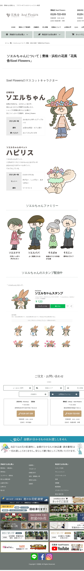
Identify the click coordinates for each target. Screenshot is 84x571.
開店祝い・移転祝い (6, 469)
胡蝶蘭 (57, 484)
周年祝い (3, 473)
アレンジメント (60, 473)
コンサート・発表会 (6, 476)
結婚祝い (31, 466)
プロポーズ (32, 470)
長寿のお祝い (33, 481)
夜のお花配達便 (5, 480)
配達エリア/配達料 (23, 27)
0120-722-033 (58, 14)
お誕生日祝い (4, 484)
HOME (11, 27)
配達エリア (49, 388)
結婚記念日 (32, 473)
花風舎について (56, 27)
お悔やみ (3, 487)
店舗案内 (36, 27)
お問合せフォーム (64, 394)
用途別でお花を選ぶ (15, 34)
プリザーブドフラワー (62, 491)
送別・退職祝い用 (34, 477)
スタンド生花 (59, 469)
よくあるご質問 (18, 388)
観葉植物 (58, 487)
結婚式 (31, 484)
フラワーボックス (60, 476)
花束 (56, 480)
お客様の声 (68, 27)
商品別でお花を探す (47, 34)
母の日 (2, 491)
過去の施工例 (59, 495)
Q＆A (77, 27)
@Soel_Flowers (30, 113)
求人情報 (45, 27)
